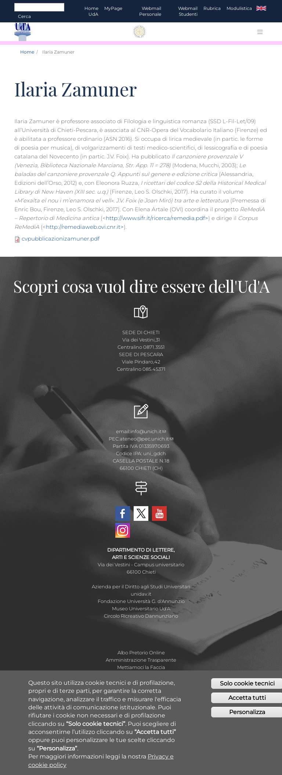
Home (27, 52)
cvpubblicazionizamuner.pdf (61, 238)
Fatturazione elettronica (141, 674)
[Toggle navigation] (260, 32)
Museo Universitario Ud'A (141, 608)
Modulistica (239, 8)
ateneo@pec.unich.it (146, 439)
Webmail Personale (150, 11)
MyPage (113, 8)
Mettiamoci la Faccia (141, 667)
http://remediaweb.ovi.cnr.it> (85, 226)
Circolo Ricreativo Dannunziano (141, 616)
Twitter (141, 513)
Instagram (122, 530)
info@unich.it (148, 431)
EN (261, 8)
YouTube (159, 513)
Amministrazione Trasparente (141, 660)
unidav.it (141, 594)
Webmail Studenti (188, 11)
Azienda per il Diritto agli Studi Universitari (141, 586)
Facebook (122, 513)
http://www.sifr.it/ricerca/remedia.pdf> (157, 218)
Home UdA (91, 11)
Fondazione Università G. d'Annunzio (141, 601)
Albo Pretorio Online (141, 652)
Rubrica (212, 8)
